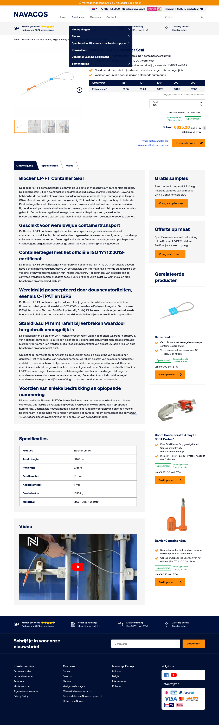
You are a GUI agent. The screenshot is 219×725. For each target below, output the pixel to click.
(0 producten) (190, 9)
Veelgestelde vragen (74, 686)
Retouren (19, 681)
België (115, 676)
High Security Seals (63, 39)
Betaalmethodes (22, 671)
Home (62, 17)
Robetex (116, 686)
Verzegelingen (43, 39)
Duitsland (117, 671)
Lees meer (134, 3)
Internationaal (119, 681)
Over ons (95, 17)
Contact (111, 17)
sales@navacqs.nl (134, 9)
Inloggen (169, 9)
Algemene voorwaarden (26, 691)
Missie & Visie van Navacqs (77, 691)
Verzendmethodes (24, 676)
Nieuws (67, 681)
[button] (79, 51)
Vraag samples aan (171, 203)
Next (79, 90)
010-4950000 (110, 9)
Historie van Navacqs (74, 701)
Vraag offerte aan (169, 254)
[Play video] (78, 567)
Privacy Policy (21, 696)
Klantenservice (22, 686)
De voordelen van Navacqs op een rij (82, 696)
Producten (78, 17)
